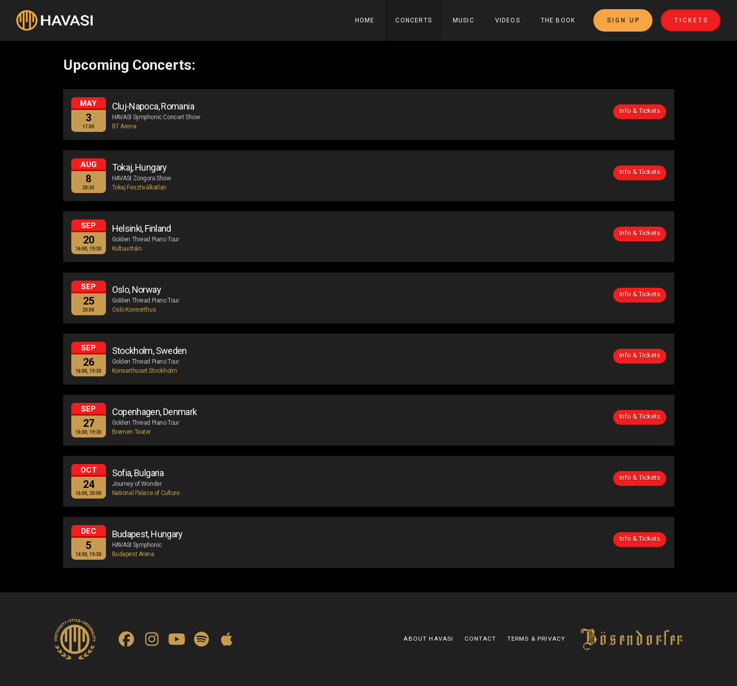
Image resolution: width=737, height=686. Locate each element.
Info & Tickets (639, 111)
